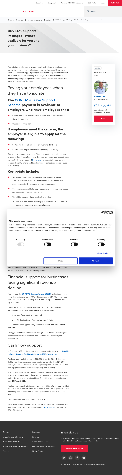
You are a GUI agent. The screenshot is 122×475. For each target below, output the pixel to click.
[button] (115, 3)
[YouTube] (84, 458)
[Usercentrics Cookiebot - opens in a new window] (102, 212)
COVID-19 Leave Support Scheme (31, 102)
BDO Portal (92, 3)
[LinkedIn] (64, 458)
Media (103, 3)
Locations (39, 3)
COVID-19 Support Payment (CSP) (36, 294)
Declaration (37, 159)
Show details (102, 253)
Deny (60, 261)
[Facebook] (77, 458)
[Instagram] (70, 458)
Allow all (95, 261)
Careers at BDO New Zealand (72, 3)
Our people (52, 3)
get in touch (49, 407)
